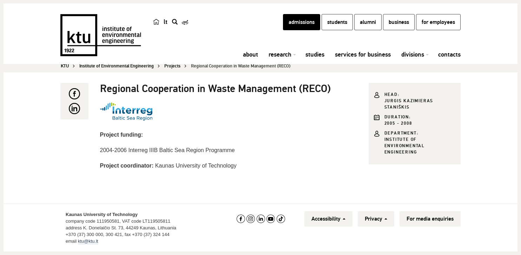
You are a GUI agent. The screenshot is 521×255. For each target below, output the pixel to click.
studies (314, 54)
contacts (449, 54)
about (250, 54)
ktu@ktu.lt (88, 241)
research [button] (280, 54)
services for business (363, 54)
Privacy (376, 218)
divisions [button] (412, 54)
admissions (302, 22)
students (337, 22)
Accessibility (328, 218)
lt (165, 22)
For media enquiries (430, 218)
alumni (368, 22)
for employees (438, 22)
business (399, 22)
